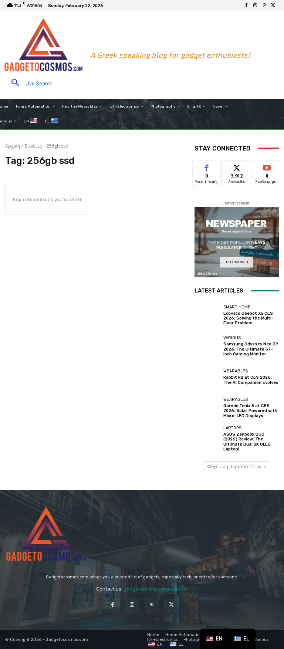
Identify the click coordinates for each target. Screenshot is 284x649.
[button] (29, 83)
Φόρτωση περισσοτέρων (236, 466)
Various (232, 338)
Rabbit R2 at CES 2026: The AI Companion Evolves (250, 380)
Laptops (232, 428)
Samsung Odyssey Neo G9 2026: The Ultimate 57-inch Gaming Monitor (250, 349)
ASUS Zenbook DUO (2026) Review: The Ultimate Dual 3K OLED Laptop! (247, 442)
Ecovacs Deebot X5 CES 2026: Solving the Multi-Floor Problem (248, 318)
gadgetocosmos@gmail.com (156, 589)
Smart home (236, 307)
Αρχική (12, 146)
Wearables (235, 371)
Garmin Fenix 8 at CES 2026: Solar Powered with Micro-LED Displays (250, 410)
